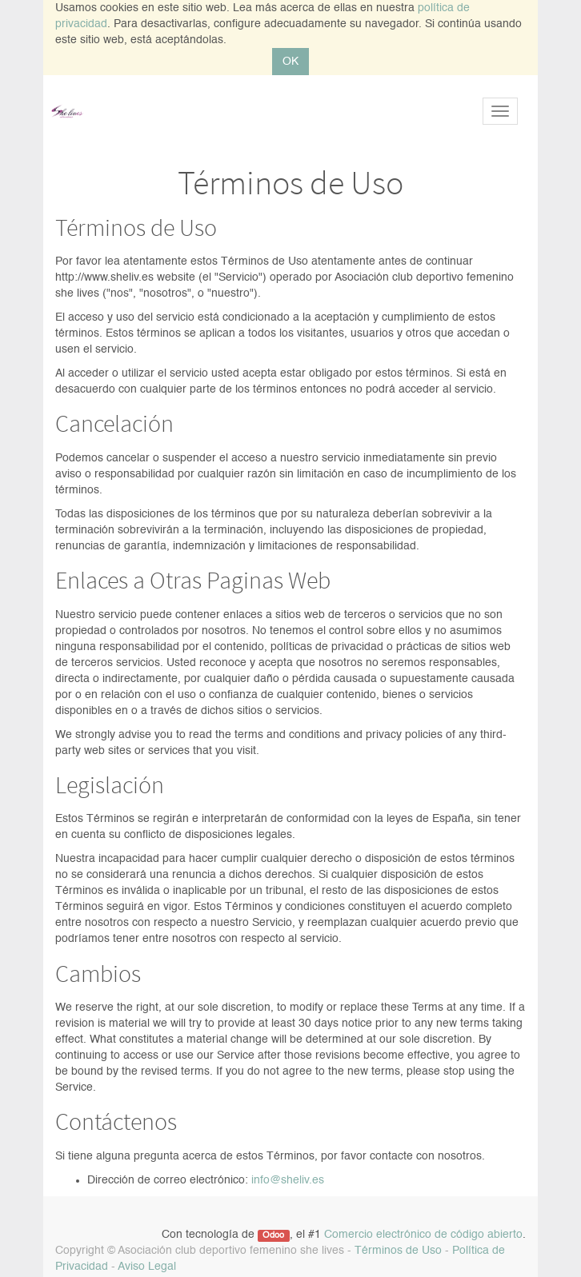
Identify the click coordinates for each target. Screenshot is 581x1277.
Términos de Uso (398, 1250)
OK (290, 61)
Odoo (273, 1235)
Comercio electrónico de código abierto (423, 1234)
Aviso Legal (147, 1266)
